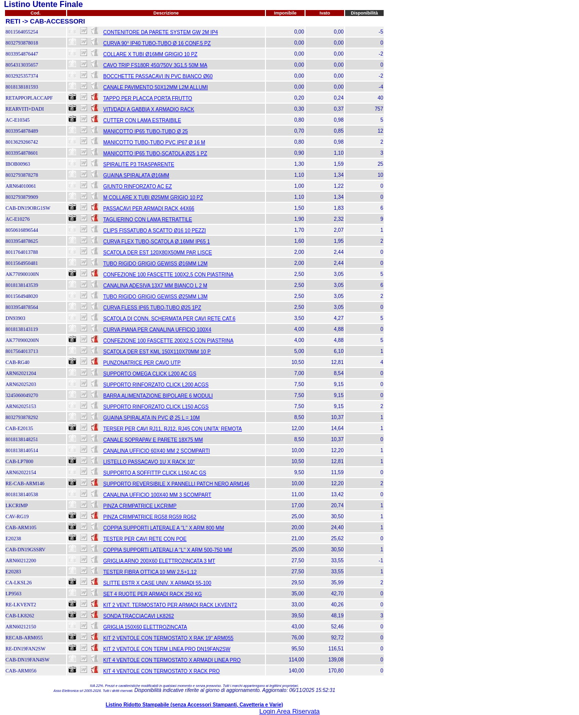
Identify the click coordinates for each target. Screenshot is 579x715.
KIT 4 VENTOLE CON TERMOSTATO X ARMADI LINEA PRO (172, 660)
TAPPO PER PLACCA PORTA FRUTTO (147, 98)
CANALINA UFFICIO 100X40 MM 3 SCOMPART (157, 495)
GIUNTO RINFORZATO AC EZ (137, 186)
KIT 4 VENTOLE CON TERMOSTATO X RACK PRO (161, 671)
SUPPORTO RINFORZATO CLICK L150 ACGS (155, 407)
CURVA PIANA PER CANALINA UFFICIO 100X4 (157, 329)
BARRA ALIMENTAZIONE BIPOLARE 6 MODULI (158, 396)
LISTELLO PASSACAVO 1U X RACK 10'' (149, 462)
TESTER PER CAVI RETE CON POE (145, 539)
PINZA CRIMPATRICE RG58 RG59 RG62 (149, 517)
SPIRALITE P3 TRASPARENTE (138, 164)
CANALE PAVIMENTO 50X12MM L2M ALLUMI (155, 87)
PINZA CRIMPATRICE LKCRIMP (139, 506)
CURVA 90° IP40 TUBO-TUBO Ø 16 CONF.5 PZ (157, 43)
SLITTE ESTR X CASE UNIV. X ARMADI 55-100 (157, 583)
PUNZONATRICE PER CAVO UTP (142, 363)
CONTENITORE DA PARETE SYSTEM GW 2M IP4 (160, 32)
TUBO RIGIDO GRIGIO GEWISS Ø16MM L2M (155, 263)
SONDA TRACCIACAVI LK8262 (138, 616)
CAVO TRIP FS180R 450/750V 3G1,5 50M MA (155, 65)
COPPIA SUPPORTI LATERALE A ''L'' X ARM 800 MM (163, 528)
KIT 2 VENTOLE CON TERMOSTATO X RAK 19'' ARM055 (168, 638)
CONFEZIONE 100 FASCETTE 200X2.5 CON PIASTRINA (168, 340)
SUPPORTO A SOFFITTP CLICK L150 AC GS (154, 473)
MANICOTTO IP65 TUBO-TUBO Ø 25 (145, 131)
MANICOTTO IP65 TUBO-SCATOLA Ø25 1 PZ (155, 153)
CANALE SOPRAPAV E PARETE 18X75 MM (153, 440)
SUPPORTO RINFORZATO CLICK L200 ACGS (155, 385)
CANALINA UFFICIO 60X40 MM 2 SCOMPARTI (156, 451)
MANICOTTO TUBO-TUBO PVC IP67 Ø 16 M (154, 142)
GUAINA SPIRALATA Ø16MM (136, 175)
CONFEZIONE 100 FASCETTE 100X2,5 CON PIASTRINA (168, 274)
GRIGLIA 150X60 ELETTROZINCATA (145, 627)
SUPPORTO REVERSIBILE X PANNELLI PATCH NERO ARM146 (176, 484)
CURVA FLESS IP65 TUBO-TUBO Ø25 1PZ (152, 307)
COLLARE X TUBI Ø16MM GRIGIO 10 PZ (150, 54)
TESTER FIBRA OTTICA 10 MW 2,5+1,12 (149, 572)
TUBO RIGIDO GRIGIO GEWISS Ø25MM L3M (155, 296)
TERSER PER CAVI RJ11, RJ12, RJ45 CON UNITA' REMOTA (172, 429)
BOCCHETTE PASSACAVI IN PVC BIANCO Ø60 (158, 76)
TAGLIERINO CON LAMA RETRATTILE (147, 219)
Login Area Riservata (289, 711)
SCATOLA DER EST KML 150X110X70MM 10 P (157, 351)
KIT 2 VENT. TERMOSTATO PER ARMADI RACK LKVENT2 (170, 605)
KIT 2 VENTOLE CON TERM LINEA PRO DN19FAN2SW (166, 649)
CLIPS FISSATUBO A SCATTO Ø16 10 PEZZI (154, 230)
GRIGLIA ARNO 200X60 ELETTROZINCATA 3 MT (159, 561)
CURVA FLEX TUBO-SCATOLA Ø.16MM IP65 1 (156, 241)
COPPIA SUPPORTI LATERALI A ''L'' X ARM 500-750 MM (167, 550)
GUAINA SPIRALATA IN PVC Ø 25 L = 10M (151, 418)
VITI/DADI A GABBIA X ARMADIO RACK (148, 109)
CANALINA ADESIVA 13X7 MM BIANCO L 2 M (155, 285)
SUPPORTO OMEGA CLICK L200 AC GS (149, 374)
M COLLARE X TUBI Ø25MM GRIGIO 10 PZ (153, 197)
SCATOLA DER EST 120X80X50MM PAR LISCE (157, 252)
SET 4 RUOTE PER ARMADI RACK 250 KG (152, 594)
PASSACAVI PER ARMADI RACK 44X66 (148, 208)
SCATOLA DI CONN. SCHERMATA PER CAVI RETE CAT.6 (169, 318)
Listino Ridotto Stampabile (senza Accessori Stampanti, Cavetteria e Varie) (194, 704)
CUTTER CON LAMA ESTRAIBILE (142, 120)
